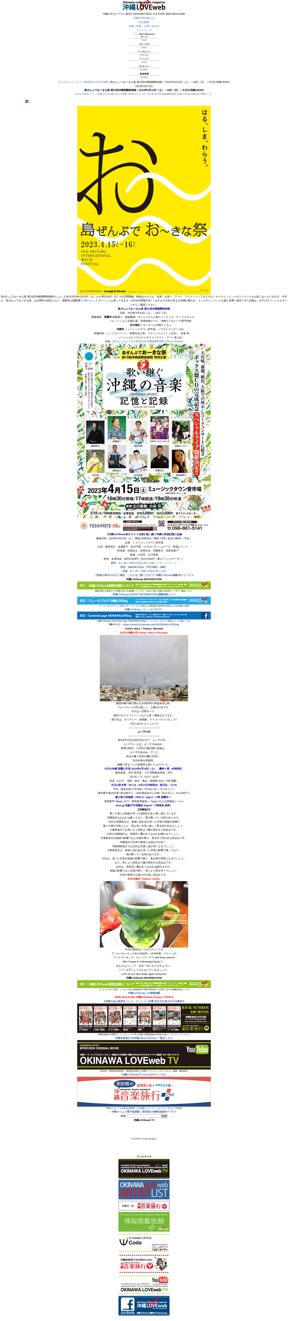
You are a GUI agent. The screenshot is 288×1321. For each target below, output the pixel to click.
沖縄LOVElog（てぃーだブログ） (144, 609)
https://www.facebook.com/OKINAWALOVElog (151, 624)
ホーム (62, 82)
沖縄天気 (195, 94)
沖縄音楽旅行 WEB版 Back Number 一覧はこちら (144, 1038)
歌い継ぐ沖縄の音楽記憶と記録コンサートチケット (147, 562)
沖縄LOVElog (183, 94)
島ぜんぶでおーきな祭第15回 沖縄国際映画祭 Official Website (148, 341)
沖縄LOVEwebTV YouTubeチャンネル (144, 1074)
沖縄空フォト (206, 94)
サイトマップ (144, 30)
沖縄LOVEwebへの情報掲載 (144, 993)
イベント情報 (95, 94)
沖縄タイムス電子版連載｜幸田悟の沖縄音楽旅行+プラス (144, 1111)
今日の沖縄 (108, 94)
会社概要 (144, 22)
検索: (124, 1116)
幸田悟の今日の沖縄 (95, 82)
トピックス (75, 82)
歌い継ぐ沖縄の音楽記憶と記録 (148, 571)
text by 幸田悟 (82, 94)
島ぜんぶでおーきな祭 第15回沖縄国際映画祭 (154, 94)
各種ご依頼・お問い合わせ (144, 26)
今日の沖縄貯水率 (123, 94)
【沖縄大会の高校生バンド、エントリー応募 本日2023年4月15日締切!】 (144, 1001)
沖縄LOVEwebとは (144, 18)
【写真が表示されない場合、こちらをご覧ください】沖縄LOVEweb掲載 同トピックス (144, 575)
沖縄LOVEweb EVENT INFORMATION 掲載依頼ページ (144, 594)
